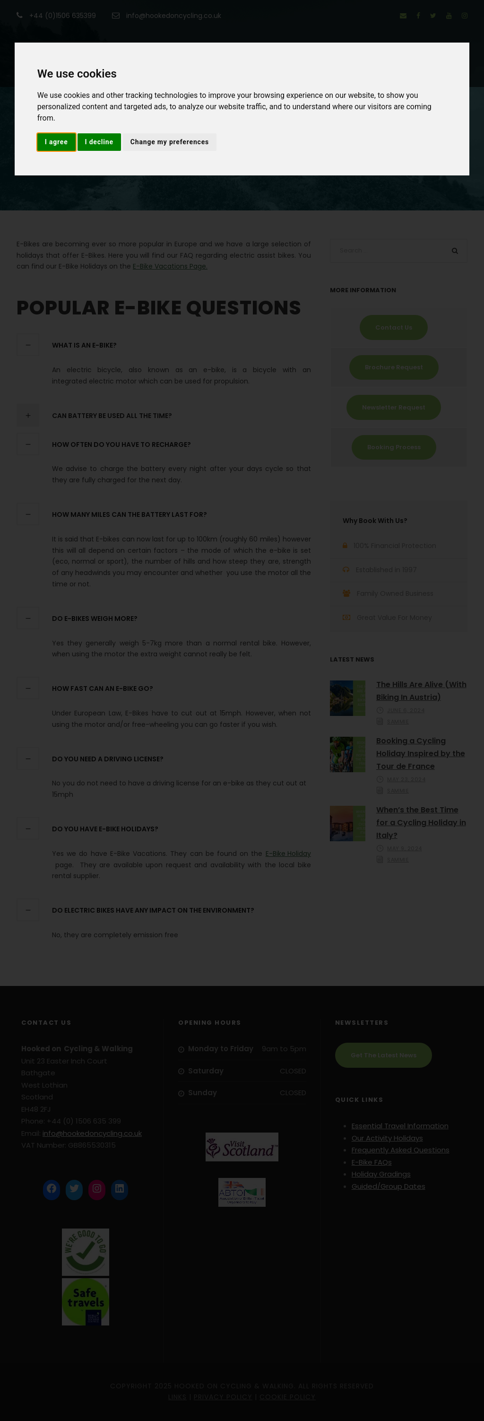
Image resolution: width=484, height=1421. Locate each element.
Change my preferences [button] (169, 142)
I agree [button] (56, 142)
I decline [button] (99, 142)
